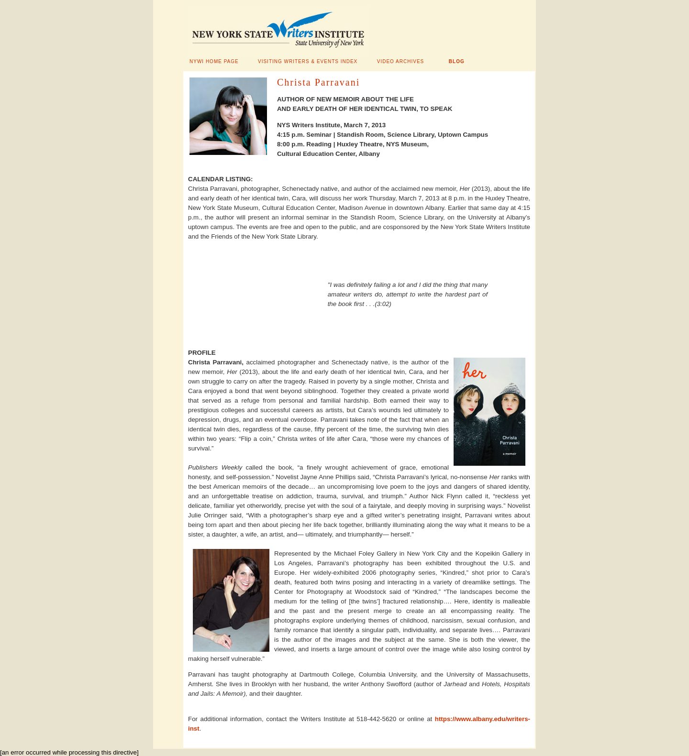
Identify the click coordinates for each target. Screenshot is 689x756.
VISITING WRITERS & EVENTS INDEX (307, 61)
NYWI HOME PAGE (214, 61)
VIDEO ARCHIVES (400, 61)
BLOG (457, 61)
